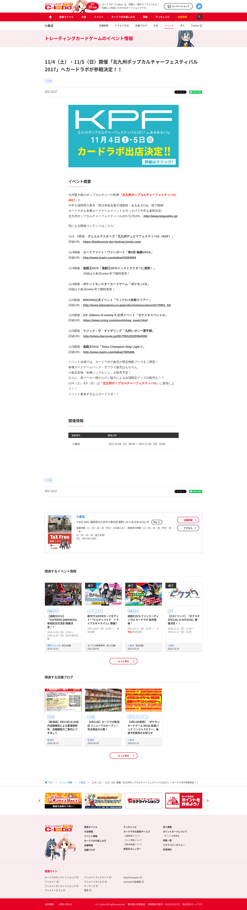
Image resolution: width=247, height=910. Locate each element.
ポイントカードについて (175, 831)
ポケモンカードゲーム (138, 717)
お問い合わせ (65, 904)
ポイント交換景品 (171, 835)
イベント (98, 17)
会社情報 (49, 904)
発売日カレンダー (132, 848)
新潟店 (50, 739)
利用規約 (167, 849)
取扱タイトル (66, 17)
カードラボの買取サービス (136, 831)
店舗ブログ (141, 25)
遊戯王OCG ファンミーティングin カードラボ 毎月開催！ (143, 619)
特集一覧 (167, 840)
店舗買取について (132, 835)
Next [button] (207, 801)
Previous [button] (39, 801)
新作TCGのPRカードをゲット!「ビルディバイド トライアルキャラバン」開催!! (103, 619)
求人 (182, 25)
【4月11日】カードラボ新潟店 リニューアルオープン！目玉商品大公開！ (103, 725)
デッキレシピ (162, 17)
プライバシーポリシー (174, 844)
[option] (63, 800)
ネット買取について (133, 840)
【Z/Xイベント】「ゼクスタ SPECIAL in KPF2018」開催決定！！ (184, 619)
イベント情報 (65, 782)
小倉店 (49, 25)
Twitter (195, 25)
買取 (145, 17)
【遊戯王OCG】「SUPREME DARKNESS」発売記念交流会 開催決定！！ (63, 621)
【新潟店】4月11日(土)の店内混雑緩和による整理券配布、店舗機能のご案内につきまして (63, 727)
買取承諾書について (133, 844)
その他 (48, 80)
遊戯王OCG (53, 611)
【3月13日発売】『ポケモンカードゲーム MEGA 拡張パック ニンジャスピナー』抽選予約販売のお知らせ (144, 727)
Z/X (170, 611)
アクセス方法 (122, 25)
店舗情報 (182, 17)
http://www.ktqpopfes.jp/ (161, 216)
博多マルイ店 (54, 645)
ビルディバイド (95, 611)
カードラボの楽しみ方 (123, 17)
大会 (83, 17)
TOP (50, 782)
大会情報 (88, 831)
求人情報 (167, 826)
